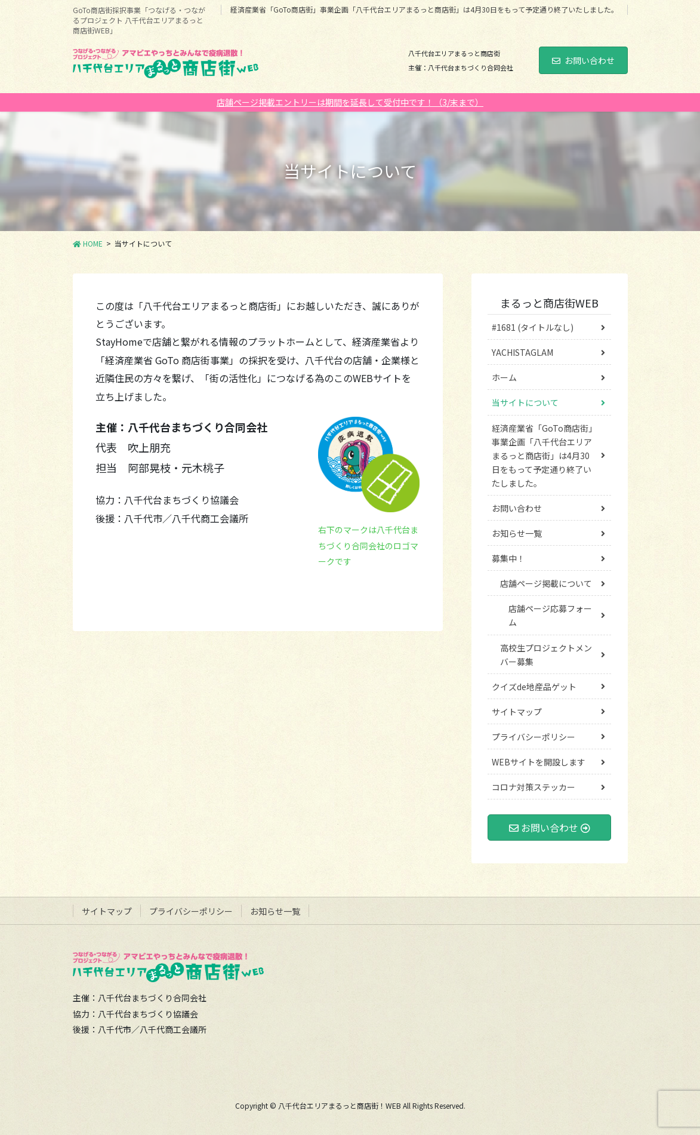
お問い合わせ (583, 60)
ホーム (504, 377)
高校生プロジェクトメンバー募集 (546, 655)
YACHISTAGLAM (522, 352)
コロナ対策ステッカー (533, 787)
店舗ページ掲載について (546, 583)
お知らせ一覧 (517, 533)
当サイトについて (525, 402)
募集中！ (508, 558)
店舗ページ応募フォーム (550, 615)
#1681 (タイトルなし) (532, 327)
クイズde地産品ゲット (534, 687)
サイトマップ (517, 712)
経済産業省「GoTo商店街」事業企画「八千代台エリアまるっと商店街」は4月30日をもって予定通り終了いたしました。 (424, 9)
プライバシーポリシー (533, 737)
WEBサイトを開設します (538, 762)
